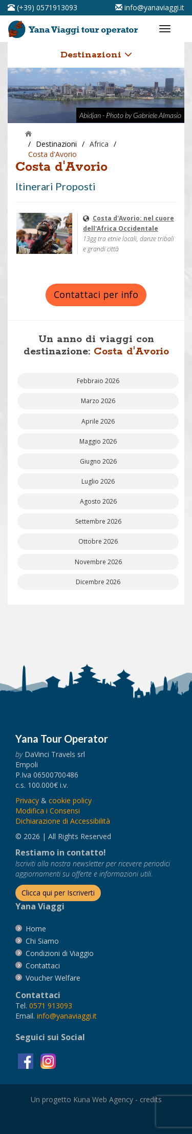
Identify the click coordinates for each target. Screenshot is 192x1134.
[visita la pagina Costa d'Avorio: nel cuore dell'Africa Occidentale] (44, 232)
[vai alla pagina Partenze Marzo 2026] (98, 401)
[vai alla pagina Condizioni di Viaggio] (60, 953)
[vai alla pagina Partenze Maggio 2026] (98, 441)
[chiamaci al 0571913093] (50, 1005)
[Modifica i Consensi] (47, 810)
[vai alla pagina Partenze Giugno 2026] (98, 461)
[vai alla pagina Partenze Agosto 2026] (98, 501)
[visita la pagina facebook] (26, 1060)
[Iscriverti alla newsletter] (58, 893)
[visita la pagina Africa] (99, 144)
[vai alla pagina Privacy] (27, 800)
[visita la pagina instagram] (48, 1060)
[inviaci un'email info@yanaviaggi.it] (149, 7)
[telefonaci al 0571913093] (42, 7)
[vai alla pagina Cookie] (70, 800)
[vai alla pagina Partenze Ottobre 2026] (98, 541)
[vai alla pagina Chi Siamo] (42, 941)
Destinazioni (96, 55)
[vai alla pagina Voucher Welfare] (53, 978)
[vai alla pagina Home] (74, 27)
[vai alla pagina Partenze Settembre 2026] (98, 521)
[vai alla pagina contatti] (43, 965)
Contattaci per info (96, 294)
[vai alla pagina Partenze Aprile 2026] (98, 421)
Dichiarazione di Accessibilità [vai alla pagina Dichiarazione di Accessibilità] (62, 821)
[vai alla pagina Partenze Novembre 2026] (98, 562)
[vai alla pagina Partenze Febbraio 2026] (98, 381)
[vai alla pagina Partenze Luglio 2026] (98, 481)
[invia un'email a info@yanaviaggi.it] (67, 1016)
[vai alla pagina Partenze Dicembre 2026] (98, 582)
